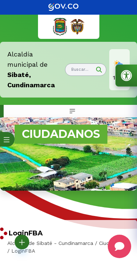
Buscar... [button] (79, 69)
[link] (69, 7)
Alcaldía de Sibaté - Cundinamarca (50, 243)
